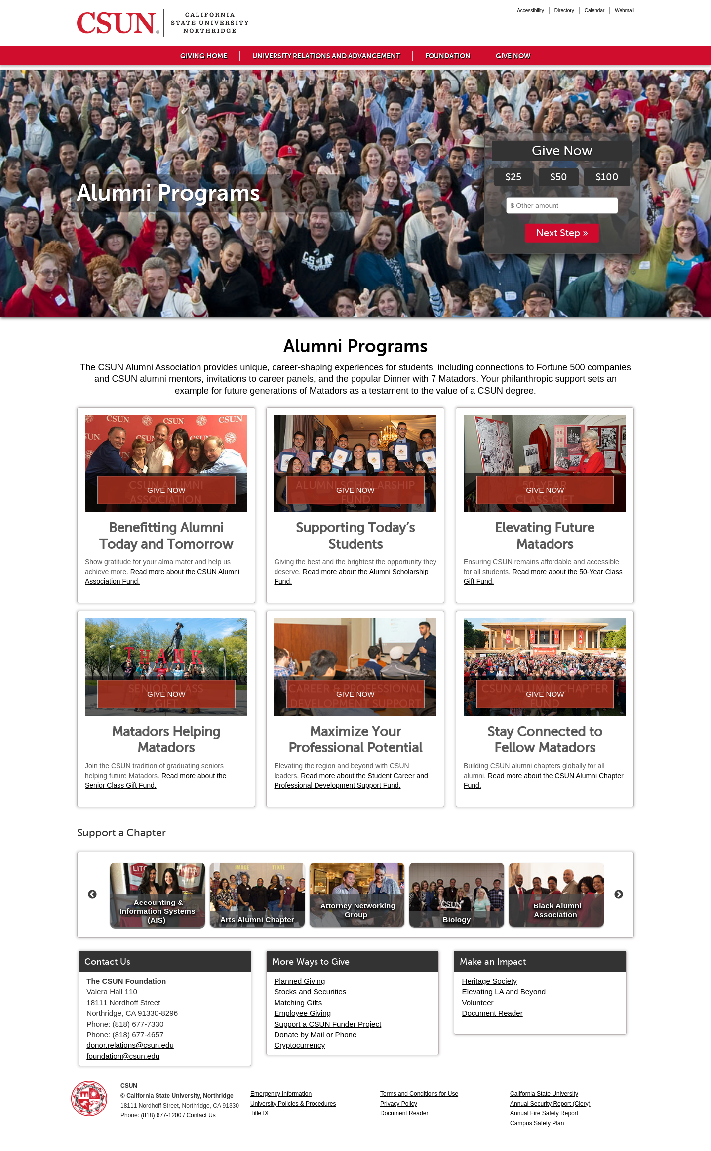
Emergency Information (281, 1093)
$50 (558, 177)
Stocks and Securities (310, 991)
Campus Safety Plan (537, 1123)
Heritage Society (489, 981)
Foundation (448, 56)
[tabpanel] (355, 193)
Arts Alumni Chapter (257, 919)
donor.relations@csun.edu (130, 1045)
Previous (92, 895)
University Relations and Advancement (326, 56)
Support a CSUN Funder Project (327, 1024)
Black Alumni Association (557, 910)
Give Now (513, 56)
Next (619, 895)
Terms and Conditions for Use (419, 1093)
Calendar (595, 10)
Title (259, 1113)
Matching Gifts (298, 1002)
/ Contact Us (199, 1115)
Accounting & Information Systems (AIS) (157, 911)
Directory (564, 10)
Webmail (624, 10)
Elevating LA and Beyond (504, 991)
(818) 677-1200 (161, 1115)
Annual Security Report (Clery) (550, 1103)
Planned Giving (299, 981)
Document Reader (492, 1013)
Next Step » (562, 233)
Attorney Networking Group (357, 910)
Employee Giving (302, 1013)
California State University (544, 1093)
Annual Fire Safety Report (544, 1113)
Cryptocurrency (299, 1045)
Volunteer (478, 1002)
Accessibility (530, 10)
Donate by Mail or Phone (315, 1034)
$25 (513, 177)
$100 (607, 177)
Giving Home (203, 56)
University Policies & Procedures (293, 1103)
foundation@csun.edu (122, 1056)
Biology (457, 919)
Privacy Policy (398, 1103)
